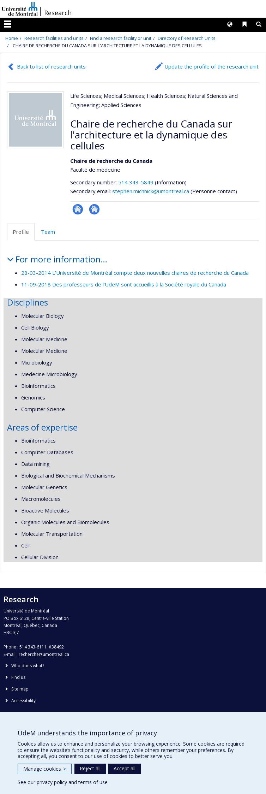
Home (11, 38)
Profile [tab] (21, 231)
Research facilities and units (54, 38)
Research (58, 13)
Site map (20, 689)
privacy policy (52, 782)
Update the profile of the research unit (211, 66)
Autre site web (94, 209)
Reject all (90, 768)
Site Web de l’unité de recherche (77, 209)
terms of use (93, 782)
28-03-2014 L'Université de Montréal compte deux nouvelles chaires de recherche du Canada (135, 272)
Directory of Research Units (187, 38)
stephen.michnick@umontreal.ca (150, 191)
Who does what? (27, 666)
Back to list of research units (51, 66)
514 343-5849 (136, 182)
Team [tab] (48, 231)
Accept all (124, 768)
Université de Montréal (20, 9)
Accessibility (23, 701)
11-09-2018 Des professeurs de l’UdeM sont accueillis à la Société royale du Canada (123, 284)
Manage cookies (44, 768)
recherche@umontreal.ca (44, 654)
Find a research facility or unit (120, 38)
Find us (18, 677)
